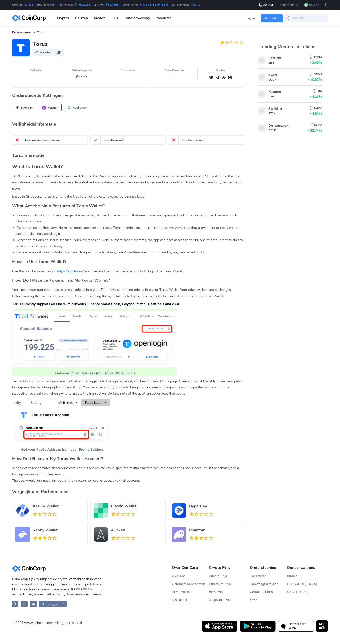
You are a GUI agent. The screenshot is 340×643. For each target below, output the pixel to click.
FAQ (253, 600)
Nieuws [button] (99, 18)
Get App (266, 5)
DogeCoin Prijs (220, 600)
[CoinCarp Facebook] (24, 604)
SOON (273, 75)
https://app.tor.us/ (70, 271)
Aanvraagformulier (264, 584)
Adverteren (258, 576)
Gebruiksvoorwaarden (188, 584)
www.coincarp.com (39, 623)
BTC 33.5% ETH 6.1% (153, 5)
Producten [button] (163, 18)
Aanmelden (271, 18)
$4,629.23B (82, 5)
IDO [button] (115, 18)
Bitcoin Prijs (218, 576)
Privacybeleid (182, 592)
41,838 (28, 5)
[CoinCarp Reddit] (33, 604)
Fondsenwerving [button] (137, 18)
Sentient (274, 58)
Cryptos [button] (63, 18)
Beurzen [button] (81, 18)
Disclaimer (179, 600)
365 (52, 5)
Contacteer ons (261, 592)
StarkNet (275, 108)
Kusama (274, 91)
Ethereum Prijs (220, 584)
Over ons (179, 576)
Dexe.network (279, 125)
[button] (289, 4)
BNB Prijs (216, 592)
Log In (251, 18)
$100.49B (112, 5)
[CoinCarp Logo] (30, 18)
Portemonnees (21, 32)
